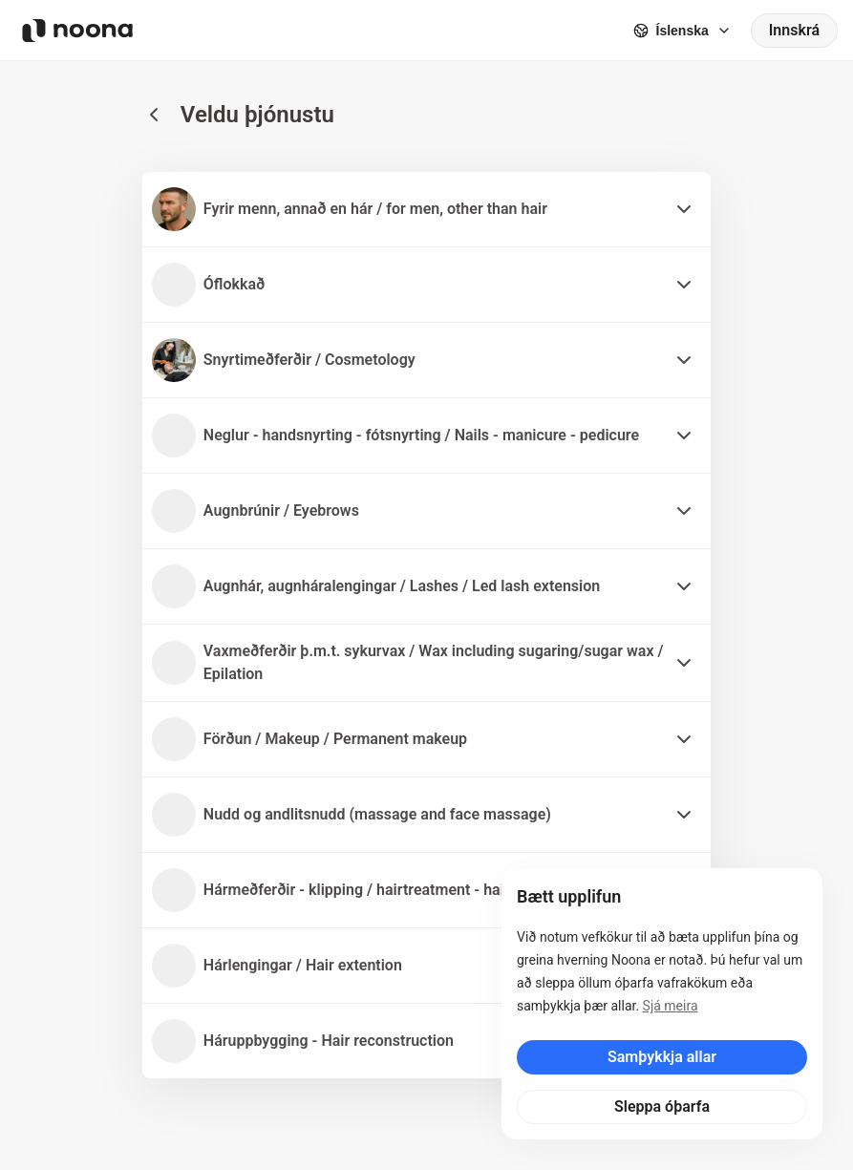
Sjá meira (670, 1005)
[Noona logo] (77, 30)
